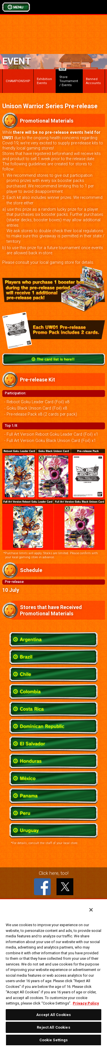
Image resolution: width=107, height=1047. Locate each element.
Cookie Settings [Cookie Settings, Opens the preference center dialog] (53, 1040)
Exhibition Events (44, 81)
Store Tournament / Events (68, 78)
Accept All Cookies (53, 1015)
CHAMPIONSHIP (18, 81)
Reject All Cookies (53, 1027)
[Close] (91, 909)
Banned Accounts (93, 81)
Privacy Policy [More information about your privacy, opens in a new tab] (86, 1003)
